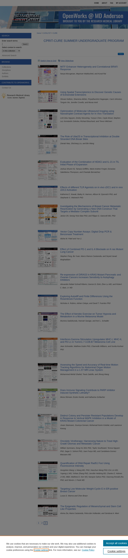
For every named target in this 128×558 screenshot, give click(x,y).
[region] (64, 547)
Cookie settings (41, 550)
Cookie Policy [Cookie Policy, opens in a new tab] (88, 550)
